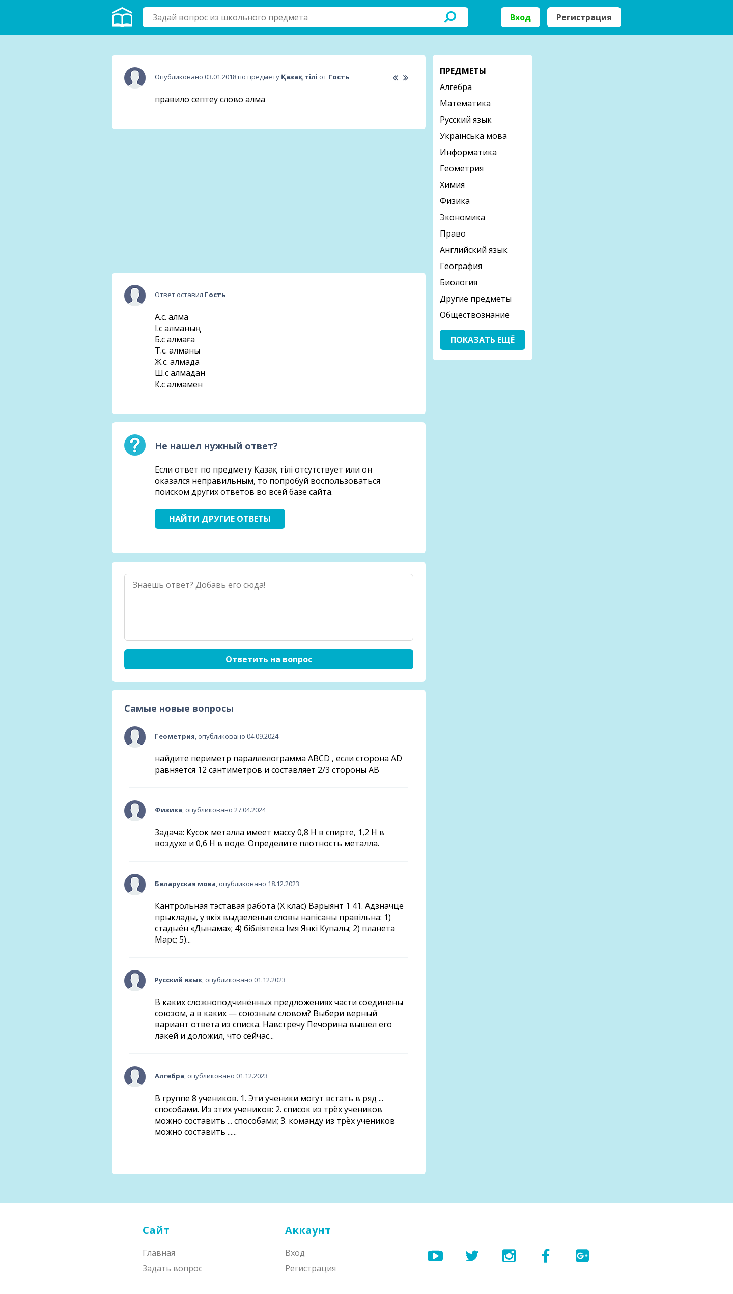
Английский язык (474, 249)
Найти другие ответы (220, 518)
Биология (458, 282)
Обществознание (475, 314)
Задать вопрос (172, 1268)
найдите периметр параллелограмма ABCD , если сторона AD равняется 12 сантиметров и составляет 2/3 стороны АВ (278, 764)
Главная (159, 1252)
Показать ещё (482, 339)
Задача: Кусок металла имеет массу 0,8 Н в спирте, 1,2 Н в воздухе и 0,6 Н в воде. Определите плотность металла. (269, 838)
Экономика (462, 217)
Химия (452, 184)
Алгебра (456, 87)
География (461, 266)
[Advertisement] (188, 200)
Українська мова (473, 135)
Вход (520, 17)
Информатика (468, 152)
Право (453, 233)
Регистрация (584, 17)
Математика (465, 103)
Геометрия (462, 168)
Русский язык (466, 119)
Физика (455, 201)
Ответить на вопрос (268, 659)
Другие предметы (476, 298)
